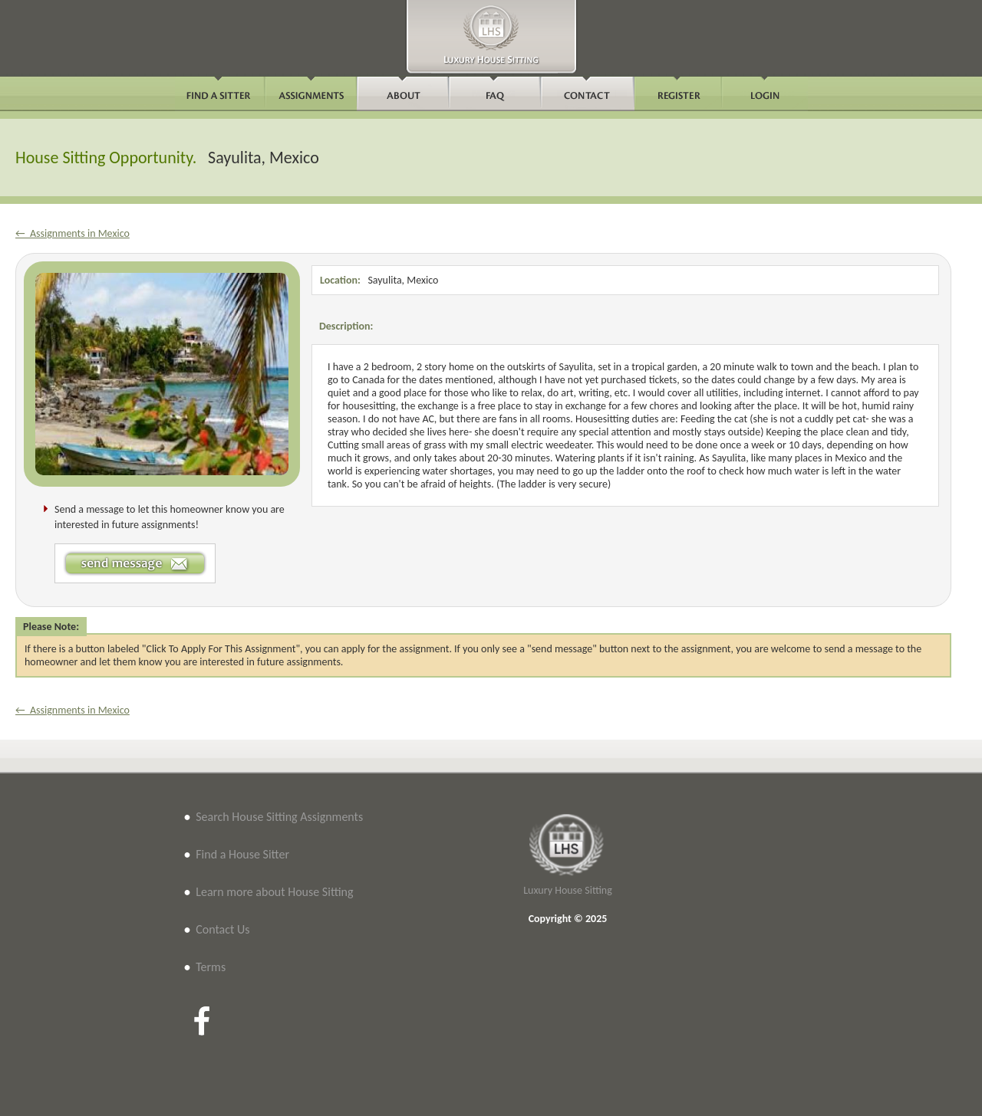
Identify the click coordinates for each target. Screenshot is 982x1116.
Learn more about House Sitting (274, 892)
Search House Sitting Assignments (279, 816)
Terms (211, 967)
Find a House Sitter (242, 854)
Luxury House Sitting (567, 890)
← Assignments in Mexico (72, 233)
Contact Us (222, 929)
